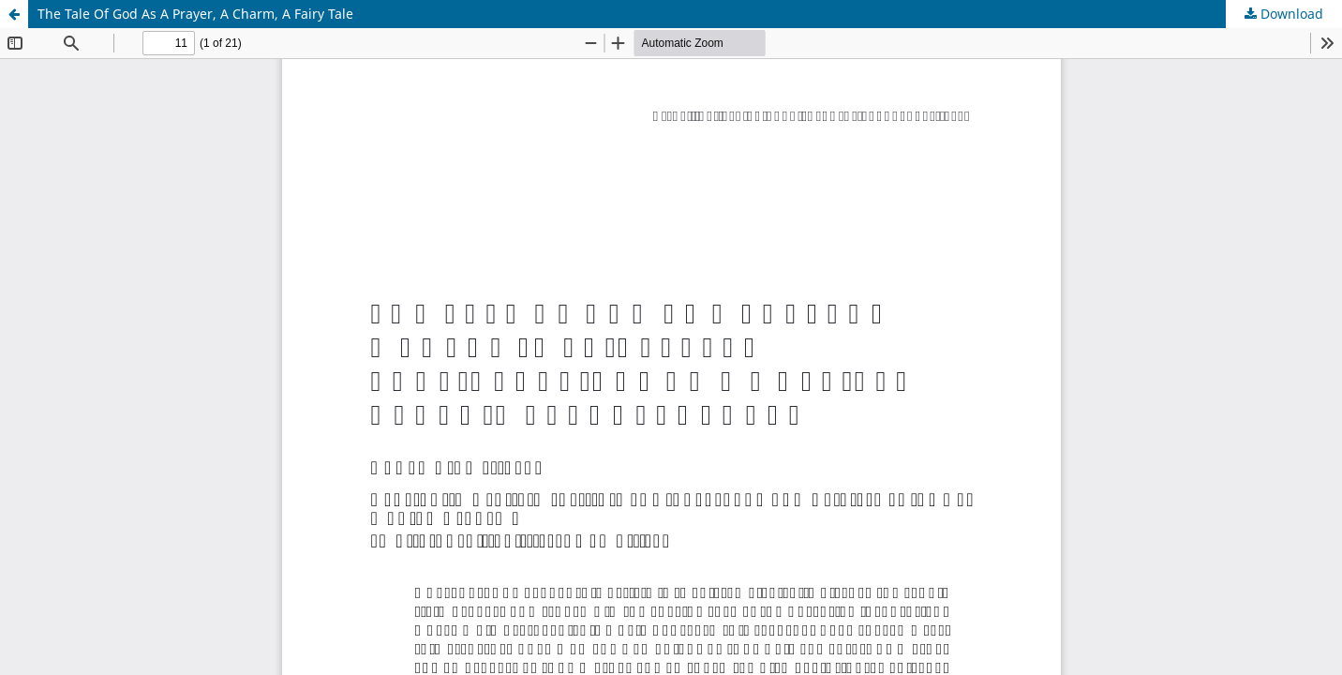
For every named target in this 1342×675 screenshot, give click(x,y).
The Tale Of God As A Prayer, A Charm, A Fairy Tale (195, 13)
